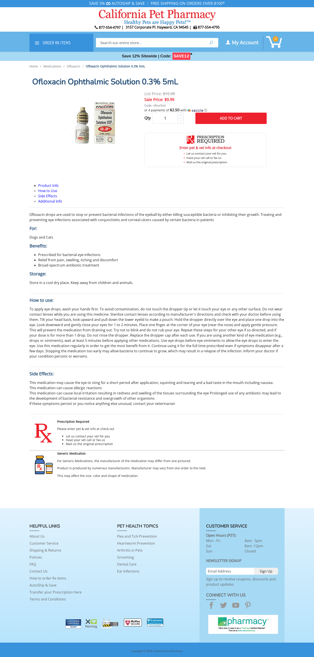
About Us (37, 536)
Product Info (48, 185)
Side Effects (47, 196)
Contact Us (38, 571)
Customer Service (43, 543)
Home (33, 66)
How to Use (47, 190)
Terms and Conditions (47, 599)
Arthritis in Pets (130, 550)
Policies (35, 557)
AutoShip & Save (42, 585)
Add (231, 118)
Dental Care (127, 564)
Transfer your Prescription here (55, 592)
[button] (205, 110)
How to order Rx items (47, 578)
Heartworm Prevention (136, 543)
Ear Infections (128, 571)
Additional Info (50, 201)
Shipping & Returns (45, 550)
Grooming (125, 557)
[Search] (150, 42)
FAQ (32, 564)
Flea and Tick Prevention (137, 536)
